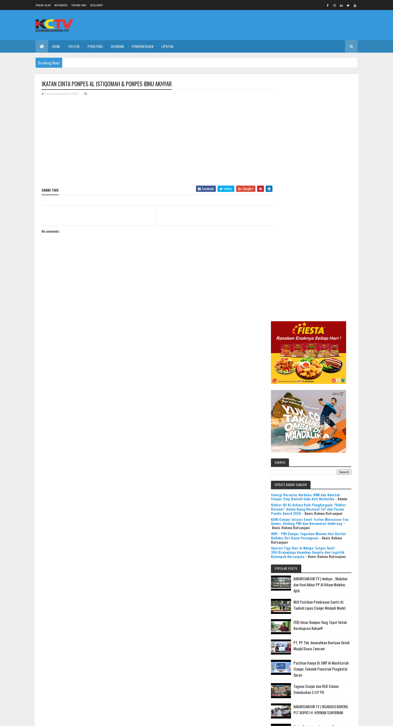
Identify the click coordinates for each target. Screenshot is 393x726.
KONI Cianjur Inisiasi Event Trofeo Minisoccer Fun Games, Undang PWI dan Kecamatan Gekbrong (315, 285)
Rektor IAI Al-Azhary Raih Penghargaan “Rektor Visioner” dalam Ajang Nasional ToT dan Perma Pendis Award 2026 (314, 266)
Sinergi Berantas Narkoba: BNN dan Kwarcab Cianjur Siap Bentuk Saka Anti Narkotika (314, 250)
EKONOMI (117, 46)
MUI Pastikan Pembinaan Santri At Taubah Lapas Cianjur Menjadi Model (326, 374)
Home (56, 46)
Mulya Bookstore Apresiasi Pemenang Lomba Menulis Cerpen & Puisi (327, 505)
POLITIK (74, 46)
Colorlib (61, 719)
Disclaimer (96, 5)
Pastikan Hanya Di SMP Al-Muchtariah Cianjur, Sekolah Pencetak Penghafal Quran (323, 438)
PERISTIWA (95, 46)
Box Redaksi (60, 5)
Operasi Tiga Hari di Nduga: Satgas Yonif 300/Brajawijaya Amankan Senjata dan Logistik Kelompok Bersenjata (312, 314)
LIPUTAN (167, 46)
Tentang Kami (78, 5)
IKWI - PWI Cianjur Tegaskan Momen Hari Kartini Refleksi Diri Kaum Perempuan (311, 297)
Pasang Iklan (43, 5)
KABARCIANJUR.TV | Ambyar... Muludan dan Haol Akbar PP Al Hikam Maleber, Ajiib (324, 350)
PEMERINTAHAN (142, 46)
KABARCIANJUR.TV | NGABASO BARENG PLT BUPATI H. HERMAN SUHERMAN (325, 481)
